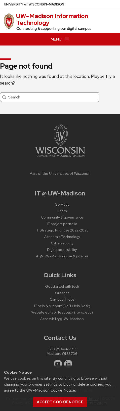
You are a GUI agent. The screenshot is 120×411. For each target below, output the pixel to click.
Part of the (60, 173)
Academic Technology (62, 236)
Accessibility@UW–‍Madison (62, 318)
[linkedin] (68, 364)
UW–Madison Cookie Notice (50, 390)
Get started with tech (62, 286)
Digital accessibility (62, 249)
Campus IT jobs (62, 299)
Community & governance (62, 217)
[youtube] (58, 364)
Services (62, 204)
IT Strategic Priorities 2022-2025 (62, 230)
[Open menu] (60, 39)
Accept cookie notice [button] (60, 402)
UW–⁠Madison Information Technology (52, 19)
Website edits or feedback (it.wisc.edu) (62, 312)
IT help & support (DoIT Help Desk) (62, 305)
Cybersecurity (62, 243)
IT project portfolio (62, 223)
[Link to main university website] (60, 157)
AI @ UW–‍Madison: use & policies (62, 256)
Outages (62, 292)
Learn (62, 210)
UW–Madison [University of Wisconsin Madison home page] (34, 4)
